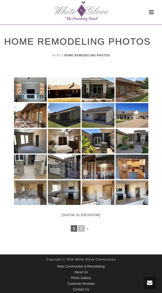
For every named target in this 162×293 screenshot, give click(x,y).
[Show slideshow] (81, 215)
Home (56, 55)
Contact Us (81, 289)
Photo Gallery (81, 278)
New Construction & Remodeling (81, 266)
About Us (81, 272)
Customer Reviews (81, 284)
